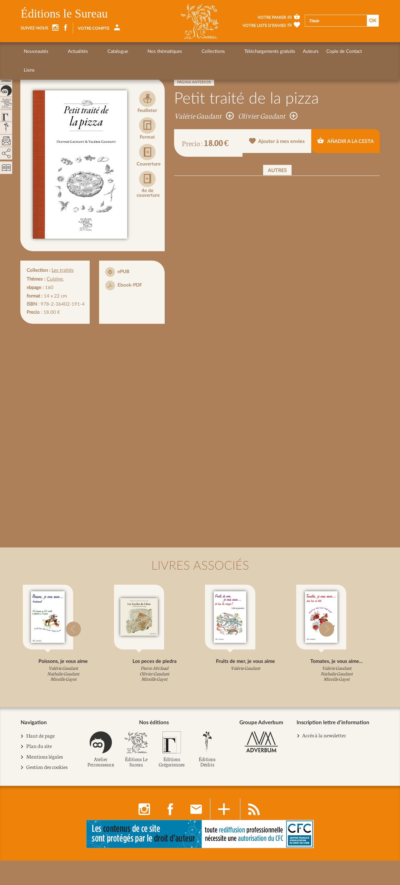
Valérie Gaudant (204, 115)
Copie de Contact (284, 51)
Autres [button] (277, 170)
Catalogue (94, 51)
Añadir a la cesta (345, 142)
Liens (315, 51)
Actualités (66, 51)
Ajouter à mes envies (277, 143)
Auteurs (251, 51)
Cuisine (54, 278)
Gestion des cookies (47, 792)
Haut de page (40, 761)
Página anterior (194, 82)
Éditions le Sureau (64, 13)
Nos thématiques (129, 51)
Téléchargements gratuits (210, 51)
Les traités (62, 270)
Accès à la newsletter (323, 760)
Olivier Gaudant (268, 115)
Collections (166, 51)
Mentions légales (44, 781)
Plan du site (39, 771)
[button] (28, 642)
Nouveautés (36, 51)
